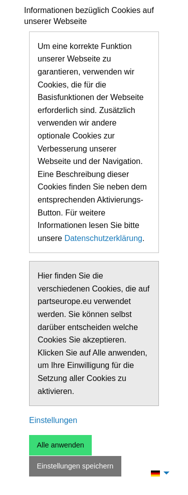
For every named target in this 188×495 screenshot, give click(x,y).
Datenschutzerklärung (103, 238)
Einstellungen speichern (75, 466)
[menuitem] (157, 473)
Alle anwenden (60, 445)
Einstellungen (53, 420)
